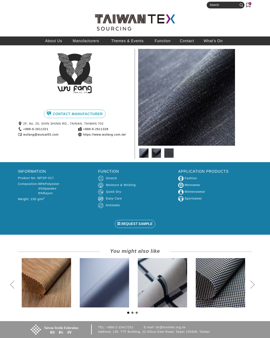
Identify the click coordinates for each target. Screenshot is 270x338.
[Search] (224, 5)
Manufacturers (86, 41)
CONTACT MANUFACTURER (75, 113)
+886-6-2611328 (95, 129)
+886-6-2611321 (36, 129)
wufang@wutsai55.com (41, 134)
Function (162, 41)
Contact (187, 41)
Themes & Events (127, 41)
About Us (53, 41)
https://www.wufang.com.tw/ (104, 134)
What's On (213, 41)
